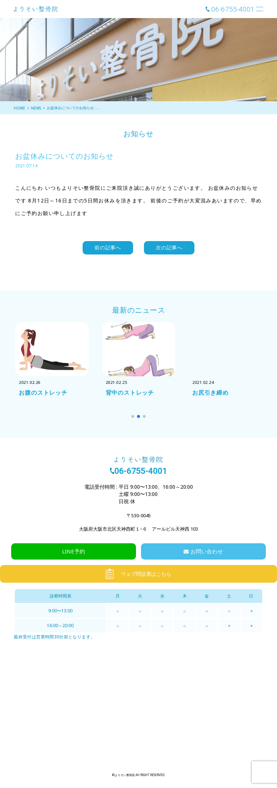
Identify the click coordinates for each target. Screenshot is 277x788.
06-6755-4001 (233, 9)
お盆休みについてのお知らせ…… (73, 107)
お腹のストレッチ (43, 393)
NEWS (36, 108)
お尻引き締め (210, 393)
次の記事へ (169, 247)
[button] (132, 416)
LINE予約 (73, 551)
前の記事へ (107, 247)
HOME (19, 108)
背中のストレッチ (130, 393)
